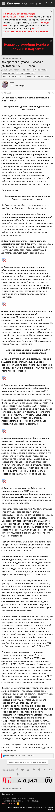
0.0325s (43, 807)
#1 (53, 93)
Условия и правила (26, 798)
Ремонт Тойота (8, 803)
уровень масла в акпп (25, 73)
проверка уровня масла (36, 70)
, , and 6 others (20, 756)
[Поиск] (51, 3)
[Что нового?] (46, 3)
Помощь (35, 801)
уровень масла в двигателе (38, 76)
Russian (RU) (9, 794)
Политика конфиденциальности (15, 801)
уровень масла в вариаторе (13, 76)
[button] (3, 3)
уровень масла (8, 73)
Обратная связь (9, 798)
